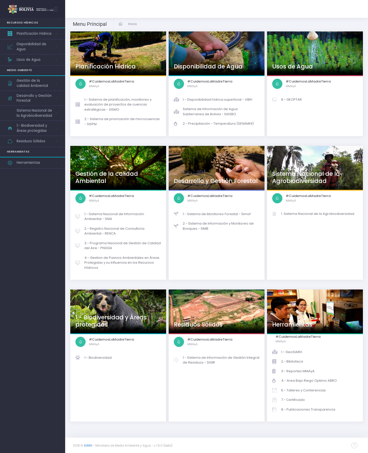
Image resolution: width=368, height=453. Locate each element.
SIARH (88, 446)
